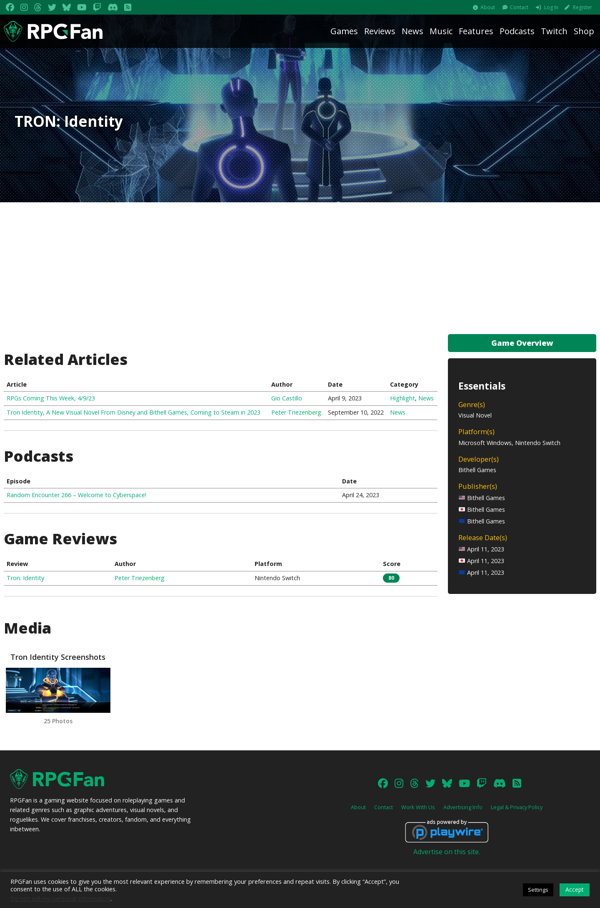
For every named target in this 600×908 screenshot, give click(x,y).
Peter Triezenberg (296, 412)
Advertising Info (462, 807)
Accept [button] (574, 889)
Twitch (554, 31)
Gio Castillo (286, 398)
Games (344, 31)
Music (441, 31)
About (487, 7)
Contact (519, 7)
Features (476, 31)
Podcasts (517, 31)
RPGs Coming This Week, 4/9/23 (51, 398)
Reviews (379, 31)
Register (582, 7)
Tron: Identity (25, 578)
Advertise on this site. (446, 851)
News (412, 31)
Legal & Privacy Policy (516, 807)
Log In (551, 7)
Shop (584, 31)
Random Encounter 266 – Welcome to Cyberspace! (76, 495)
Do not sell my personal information (60, 898)
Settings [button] (538, 889)
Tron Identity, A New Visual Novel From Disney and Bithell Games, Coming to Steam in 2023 (133, 412)
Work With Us (418, 807)
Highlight (402, 398)
